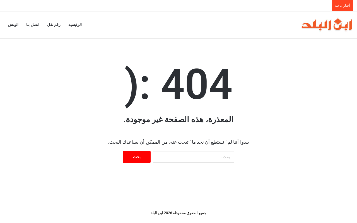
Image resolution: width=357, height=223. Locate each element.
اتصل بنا (32, 25)
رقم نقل (54, 25)
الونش (13, 25)
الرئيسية (75, 25)
